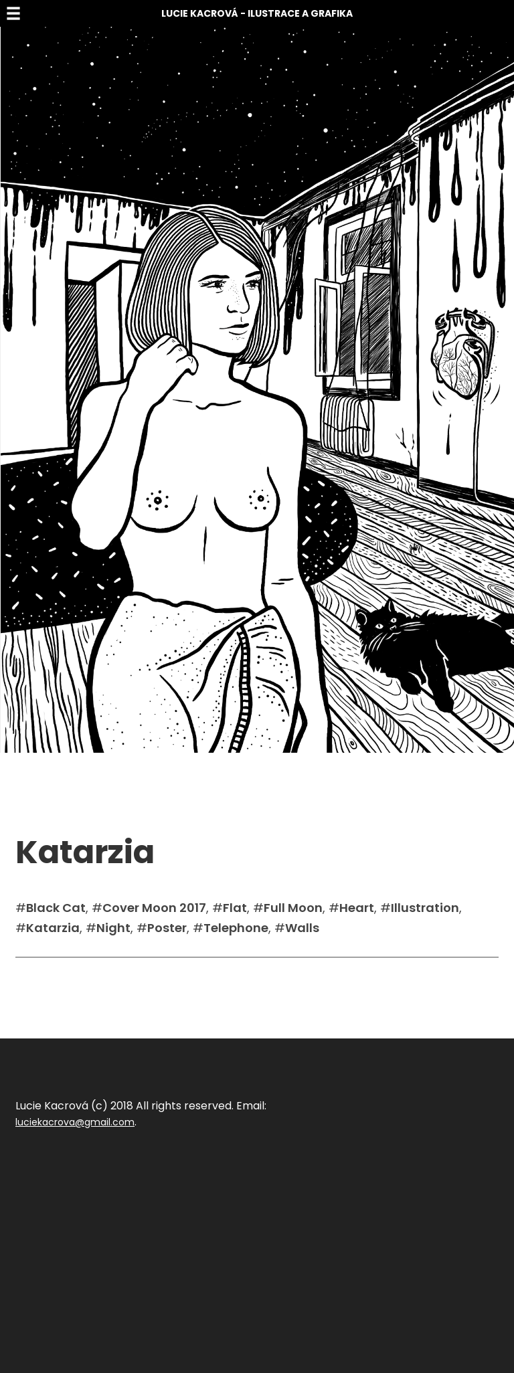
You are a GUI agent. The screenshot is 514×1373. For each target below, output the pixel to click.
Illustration (425, 907)
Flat (235, 907)
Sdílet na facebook (59, 977)
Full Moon (293, 907)
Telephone (235, 927)
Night (113, 927)
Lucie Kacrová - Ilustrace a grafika (257, 13)
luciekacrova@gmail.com (75, 1122)
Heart (356, 907)
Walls (302, 927)
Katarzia (53, 927)
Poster (167, 927)
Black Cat (56, 907)
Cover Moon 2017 (154, 907)
